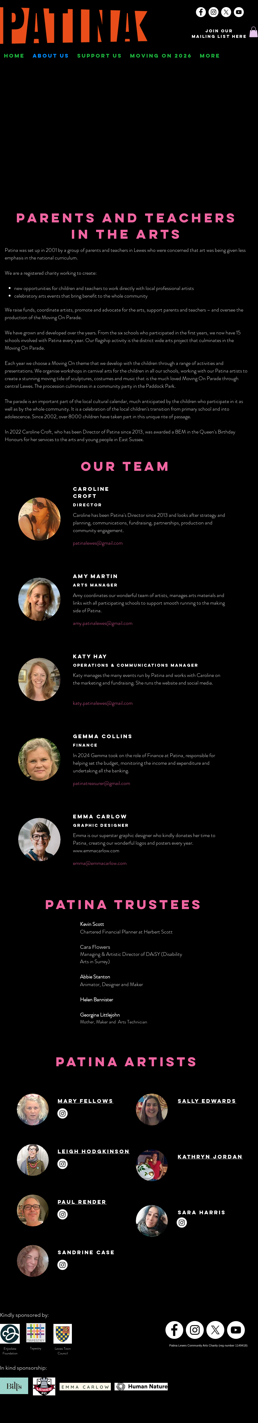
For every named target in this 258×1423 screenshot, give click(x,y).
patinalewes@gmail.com (98, 543)
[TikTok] (246, 1111)
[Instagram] (214, 12)
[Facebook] (201, 12)
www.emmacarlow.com (96, 850)
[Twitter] (207, 1111)
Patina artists (229, 371)
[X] (226, 12)
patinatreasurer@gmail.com (101, 783)
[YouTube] (239, 12)
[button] (253, 32)
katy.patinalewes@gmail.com (103, 703)
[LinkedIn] (220, 1111)
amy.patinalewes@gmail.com (102, 623)
